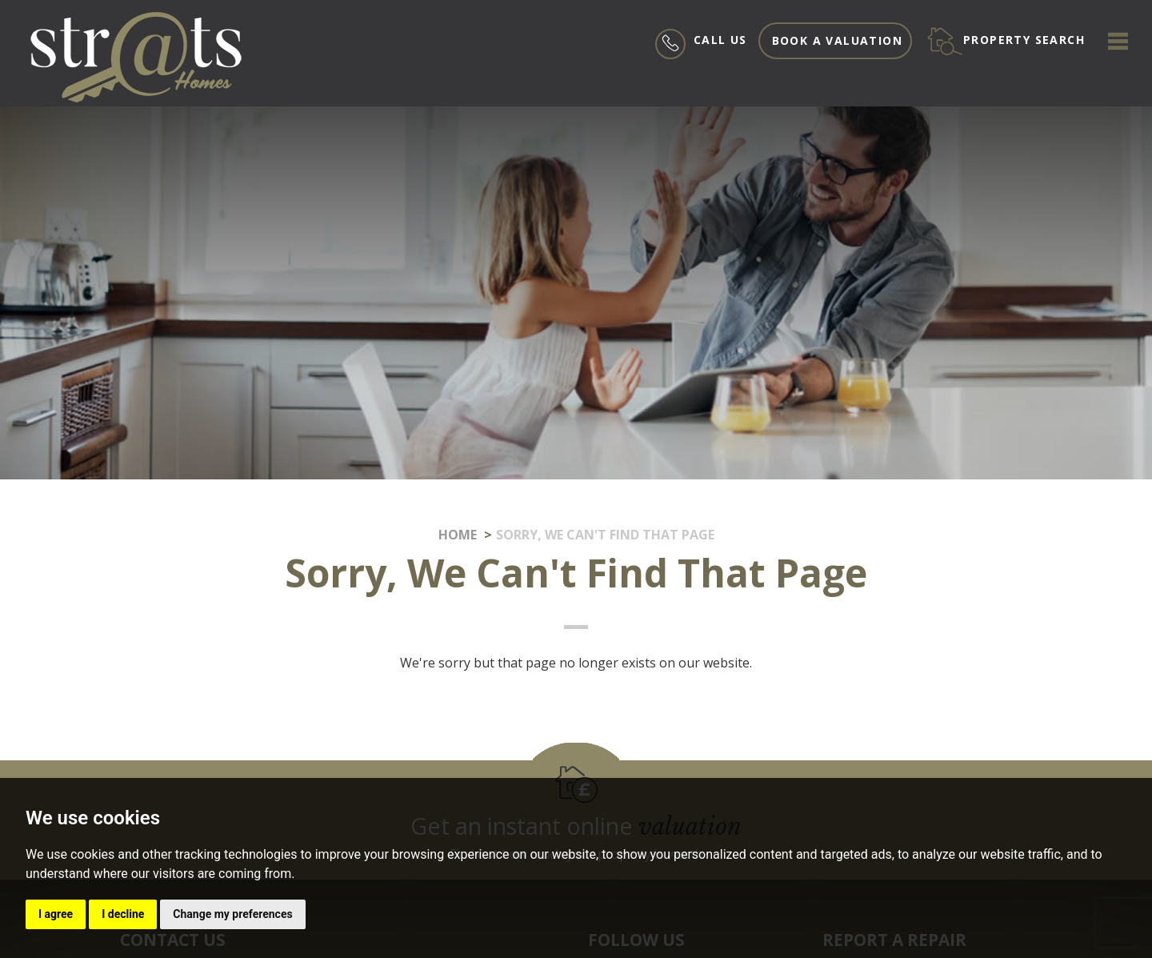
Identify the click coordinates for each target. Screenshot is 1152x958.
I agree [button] (55, 914)
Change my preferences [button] (232, 914)
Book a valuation (837, 40)
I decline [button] (123, 914)
